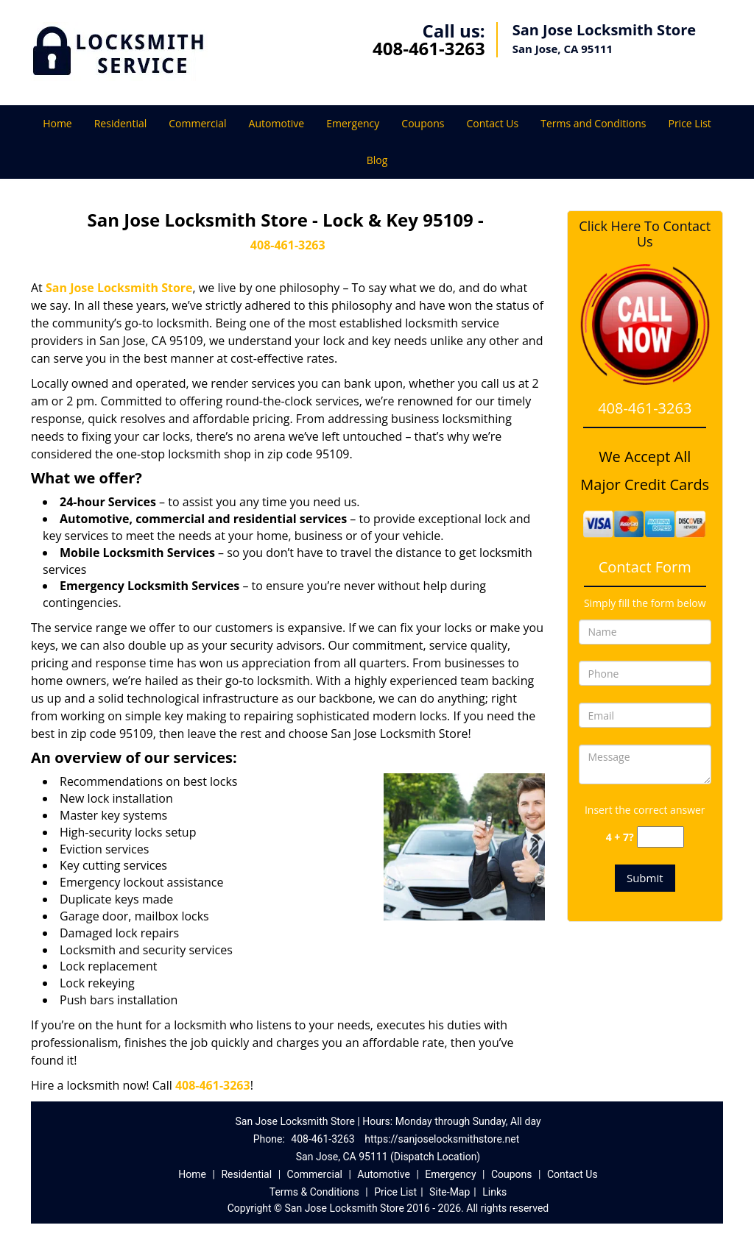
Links (494, 1192)
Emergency (352, 123)
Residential (120, 123)
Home (57, 123)
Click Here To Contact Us (645, 234)
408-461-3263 (429, 48)
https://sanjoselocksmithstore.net (441, 1139)
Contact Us (492, 123)
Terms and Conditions (593, 123)
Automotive (277, 123)
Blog (377, 160)
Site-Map (449, 1192)
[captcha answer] (660, 837)
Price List (689, 123)
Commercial (197, 123)
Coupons (422, 123)
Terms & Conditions (314, 1192)
